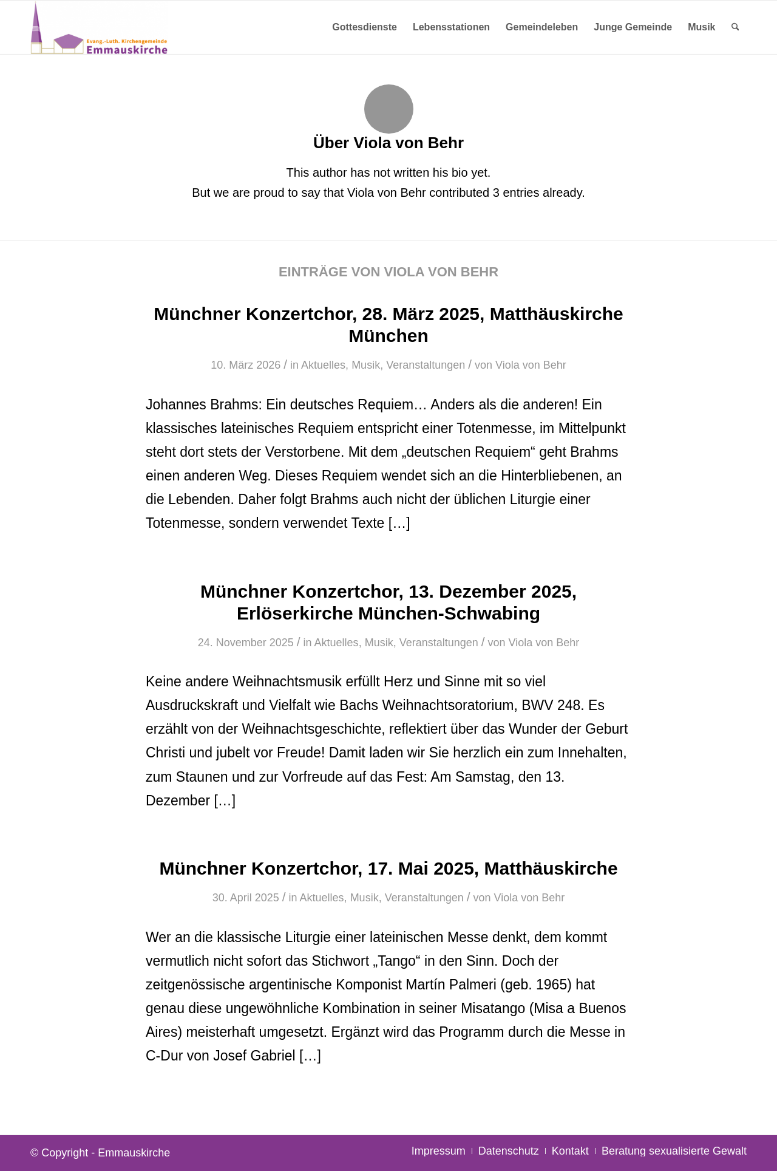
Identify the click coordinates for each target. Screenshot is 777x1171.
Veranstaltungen (425, 365)
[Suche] (735, 27)
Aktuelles (323, 365)
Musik (365, 365)
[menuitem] (364, 27)
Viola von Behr (530, 365)
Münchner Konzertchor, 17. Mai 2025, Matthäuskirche (388, 868)
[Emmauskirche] (99, 27)
